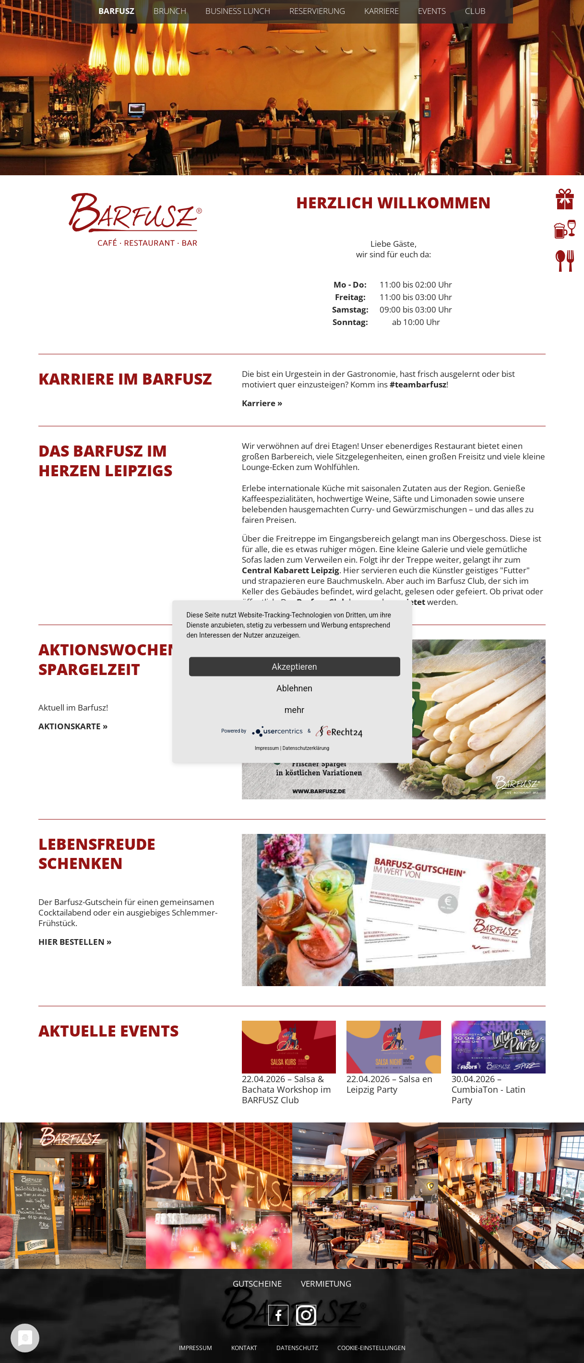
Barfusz (116, 10)
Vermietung (326, 1283)
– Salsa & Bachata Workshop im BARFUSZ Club (286, 1089)
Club (475, 10)
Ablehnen (294, 688)
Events (432, 10)
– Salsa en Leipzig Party (389, 1084)
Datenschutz (297, 1348)
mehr (294, 709)
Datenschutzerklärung (306, 747)
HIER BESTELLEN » (74, 941)
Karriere (381, 10)
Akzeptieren (294, 666)
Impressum (195, 1348)
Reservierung (317, 10)
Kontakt (244, 1348)
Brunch (170, 10)
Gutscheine (257, 1283)
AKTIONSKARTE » (72, 726)
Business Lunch (237, 10)
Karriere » (262, 403)
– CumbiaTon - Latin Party (488, 1089)
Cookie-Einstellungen (371, 1348)
